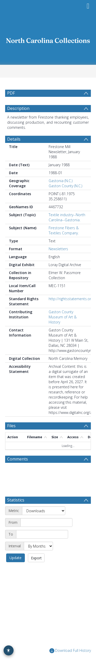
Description (18, 120)
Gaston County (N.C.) (65, 198)
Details (13, 151)
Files (11, 438)
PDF (11, 93)
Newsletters (58, 261)
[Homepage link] (48, 39)
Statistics (15, 512)
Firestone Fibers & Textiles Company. (64, 243)
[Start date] (46, 534)
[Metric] (43, 523)
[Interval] (38, 558)
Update (15, 570)
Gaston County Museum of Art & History (63, 329)
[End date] (42, 546)
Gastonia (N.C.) (60, 193)
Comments (17, 471)
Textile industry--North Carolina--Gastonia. (67, 230)
